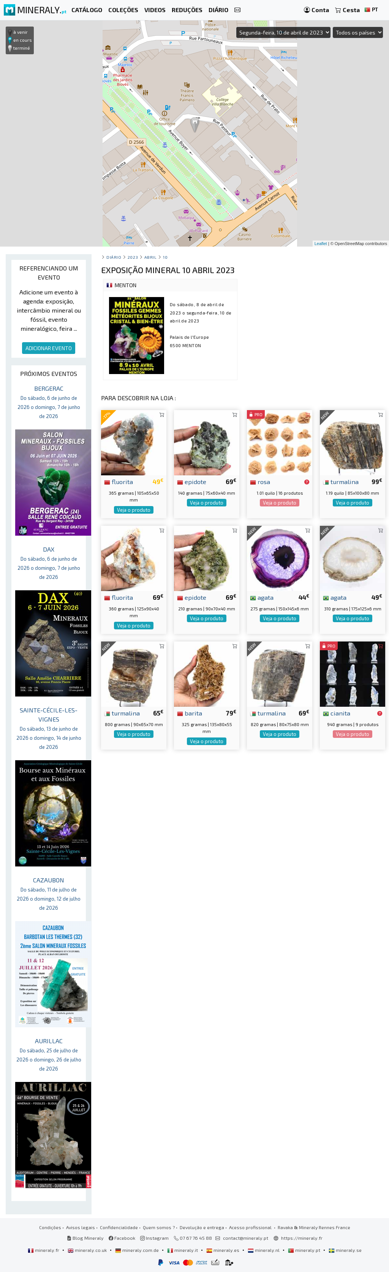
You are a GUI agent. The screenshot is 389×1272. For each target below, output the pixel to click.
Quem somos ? (159, 1227)
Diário (113, 257)
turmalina (341, 481)
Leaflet (321, 243)
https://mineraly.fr (302, 1238)
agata (262, 597)
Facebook (122, 1238)
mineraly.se (345, 1250)
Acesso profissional (251, 1227)
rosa (260, 481)
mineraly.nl (264, 1250)
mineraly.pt (304, 1250)
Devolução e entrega (202, 1227)
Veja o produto (133, 510)
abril (150, 257)
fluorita (118, 481)
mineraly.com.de (137, 1250)
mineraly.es (223, 1250)
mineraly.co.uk (88, 1250)
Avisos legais (80, 1227)
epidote (191, 481)
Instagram (154, 1238)
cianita (336, 713)
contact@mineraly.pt (245, 1238)
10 (165, 257)
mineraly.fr (44, 1250)
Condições (50, 1227)
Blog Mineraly (85, 1238)
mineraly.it (183, 1250)
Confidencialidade (119, 1227)
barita (189, 713)
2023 (133, 257)
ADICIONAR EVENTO (48, 348)
